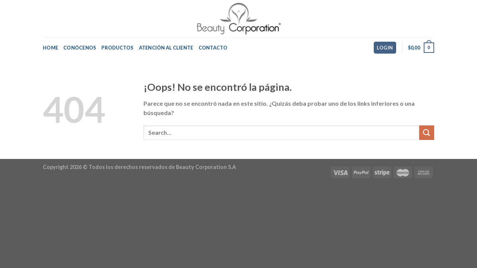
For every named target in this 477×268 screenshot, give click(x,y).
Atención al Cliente (166, 48)
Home (50, 48)
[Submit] (426, 132)
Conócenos (79, 48)
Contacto (213, 48)
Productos (117, 48)
